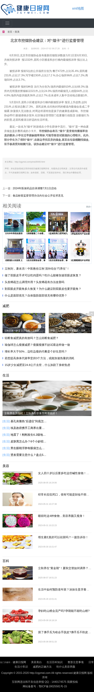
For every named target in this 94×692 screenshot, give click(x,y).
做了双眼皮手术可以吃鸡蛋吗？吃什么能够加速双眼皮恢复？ (43, 275)
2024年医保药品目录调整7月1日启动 (34, 188)
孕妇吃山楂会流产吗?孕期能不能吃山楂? (63, 610)
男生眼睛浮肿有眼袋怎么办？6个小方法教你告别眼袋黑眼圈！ (29, 448)
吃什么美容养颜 (65, 666)
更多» (88, 207)
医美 (17, 32)
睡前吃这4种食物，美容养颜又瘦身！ (61, 516)
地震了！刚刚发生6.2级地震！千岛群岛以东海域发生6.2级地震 (29, 434)
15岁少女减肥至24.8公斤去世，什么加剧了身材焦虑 (37, 365)
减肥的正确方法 (42, 666)
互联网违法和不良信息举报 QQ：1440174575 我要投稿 (45, 681)
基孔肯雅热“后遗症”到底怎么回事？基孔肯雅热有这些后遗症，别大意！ (29, 421)
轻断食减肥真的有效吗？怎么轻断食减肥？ (32, 338)
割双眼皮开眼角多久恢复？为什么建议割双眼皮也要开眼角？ (43, 288)
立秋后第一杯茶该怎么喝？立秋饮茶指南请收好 (24, 330)
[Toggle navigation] (7, 23)
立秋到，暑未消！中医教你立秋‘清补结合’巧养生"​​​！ (37, 268)
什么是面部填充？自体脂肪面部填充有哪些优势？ (36, 295)
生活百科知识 (55, 662)
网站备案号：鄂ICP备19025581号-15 (45, 686)
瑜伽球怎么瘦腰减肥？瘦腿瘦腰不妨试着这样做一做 (37, 344)
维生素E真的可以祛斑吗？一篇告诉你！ (63, 537)
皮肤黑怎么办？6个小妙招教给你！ (29, 441)
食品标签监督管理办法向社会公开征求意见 (38, 195)
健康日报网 (19, 662)
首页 (10, 32)
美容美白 (36, 662)
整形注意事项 (76, 662)
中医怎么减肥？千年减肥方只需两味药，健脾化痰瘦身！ (70, 330)
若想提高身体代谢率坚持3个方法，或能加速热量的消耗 (39, 358)
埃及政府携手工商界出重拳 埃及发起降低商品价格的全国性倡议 (29, 428)
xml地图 (78, 8)
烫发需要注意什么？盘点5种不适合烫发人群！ (29, 455)
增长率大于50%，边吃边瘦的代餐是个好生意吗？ (36, 351)
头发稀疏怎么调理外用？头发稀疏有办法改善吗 (34, 282)
